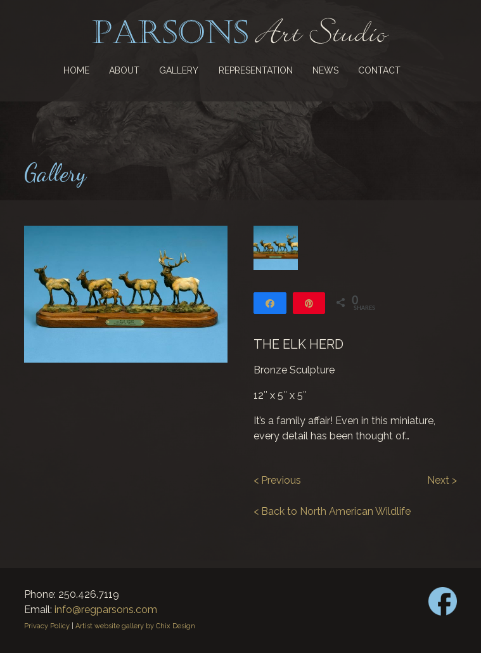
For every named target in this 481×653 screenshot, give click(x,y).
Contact (379, 70)
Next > (442, 480)
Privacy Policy (47, 626)
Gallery (178, 70)
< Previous (277, 480)
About (124, 70)
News (325, 70)
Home (76, 70)
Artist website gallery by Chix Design (135, 626)
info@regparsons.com (106, 610)
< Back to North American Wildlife (332, 511)
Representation (256, 70)
